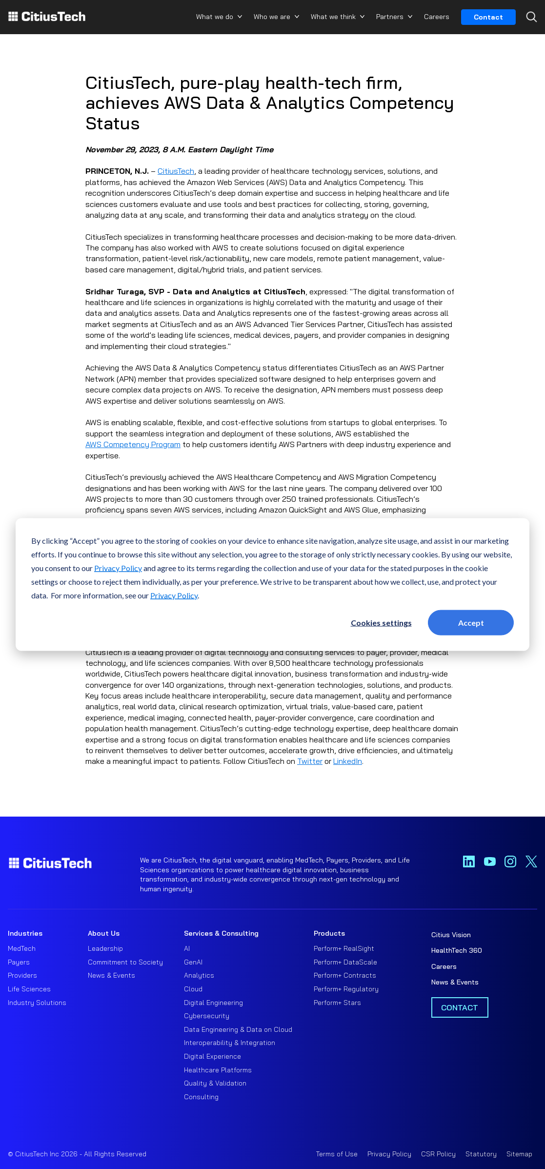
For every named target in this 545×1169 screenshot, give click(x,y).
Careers (436, 16)
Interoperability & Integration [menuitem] (229, 1042)
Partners (390, 16)
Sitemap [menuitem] (519, 1153)
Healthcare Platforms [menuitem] (218, 1070)
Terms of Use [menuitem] (337, 1153)
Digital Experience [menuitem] (212, 1056)
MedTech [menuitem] (22, 948)
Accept (471, 622)
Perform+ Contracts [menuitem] (345, 975)
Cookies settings (381, 622)
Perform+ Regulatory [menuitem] (346, 988)
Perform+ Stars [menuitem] (337, 1002)
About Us (104, 933)
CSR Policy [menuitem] (438, 1153)
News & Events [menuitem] (111, 975)
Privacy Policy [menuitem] (389, 1153)
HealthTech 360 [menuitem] (456, 950)
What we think (333, 16)
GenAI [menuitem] (193, 962)
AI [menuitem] (187, 948)
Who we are (272, 16)
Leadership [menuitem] (105, 948)
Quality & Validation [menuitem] (215, 1083)
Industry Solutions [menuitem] (37, 1002)
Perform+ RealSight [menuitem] (344, 948)
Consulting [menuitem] (201, 1096)
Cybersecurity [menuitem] (206, 1015)
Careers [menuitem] (444, 966)
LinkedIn (347, 761)
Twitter (310, 761)
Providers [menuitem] (22, 975)
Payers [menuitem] (19, 962)
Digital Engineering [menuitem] (213, 1002)
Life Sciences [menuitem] (29, 988)
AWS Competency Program (133, 444)
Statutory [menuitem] (481, 1153)
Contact (488, 17)
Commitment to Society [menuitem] (125, 962)
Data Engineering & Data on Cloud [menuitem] (238, 1029)
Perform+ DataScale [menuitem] (345, 962)
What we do (214, 16)
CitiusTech (176, 171)
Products (329, 933)
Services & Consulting (221, 933)
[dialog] (272, 584)
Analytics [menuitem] (199, 975)
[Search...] (529, 34)
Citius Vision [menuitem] (451, 934)
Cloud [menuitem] (193, 988)
